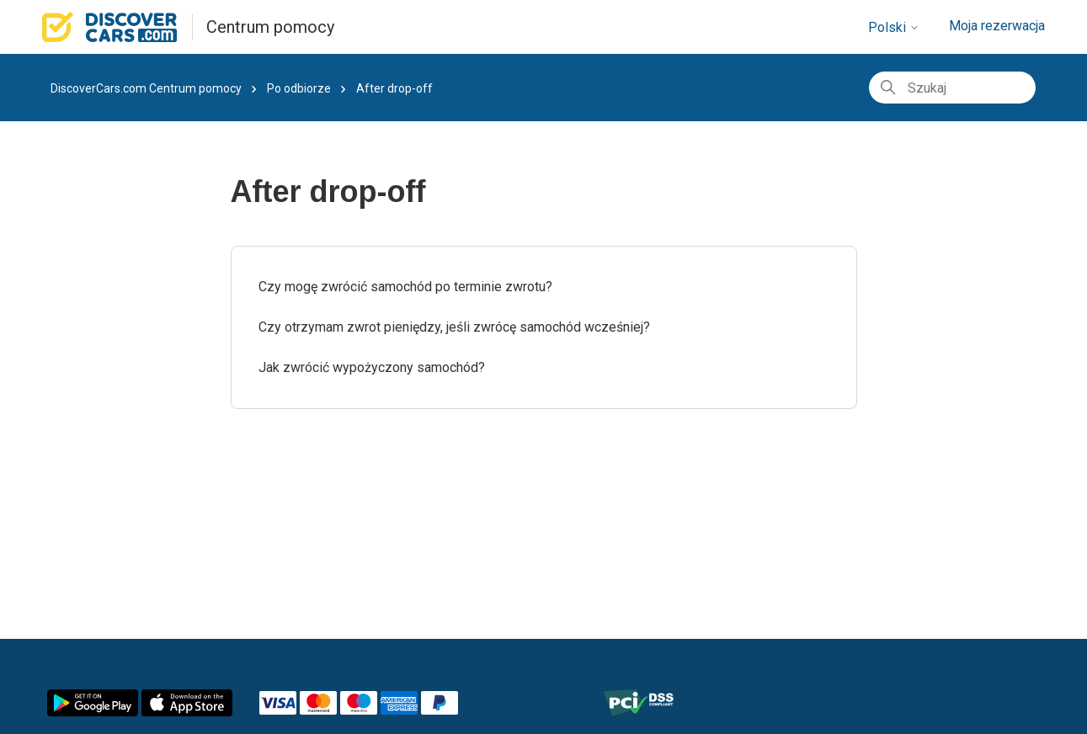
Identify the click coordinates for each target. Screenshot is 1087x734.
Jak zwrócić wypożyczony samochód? (371, 367)
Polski (893, 27)
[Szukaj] (952, 88)
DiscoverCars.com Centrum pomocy (146, 88)
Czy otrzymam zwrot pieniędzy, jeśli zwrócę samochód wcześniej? (454, 327)
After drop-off (394, 88)
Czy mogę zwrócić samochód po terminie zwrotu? (405, 287)
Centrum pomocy (270, 27)
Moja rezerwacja (997, 26)
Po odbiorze (299, 88)
